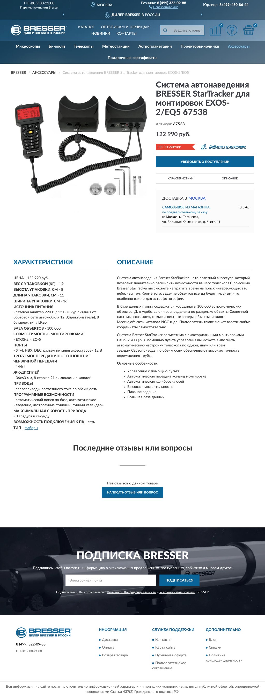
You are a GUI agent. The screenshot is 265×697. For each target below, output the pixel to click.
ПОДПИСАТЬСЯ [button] (179, 580)
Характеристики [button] (180, 178)
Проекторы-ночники (200, 46)
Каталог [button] (86, 27)
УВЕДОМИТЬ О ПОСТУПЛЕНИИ (205, 161)
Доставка (110, 640)
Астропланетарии (155, 46)
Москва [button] (196, 198)
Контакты (126, 33)
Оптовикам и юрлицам (125, 27)
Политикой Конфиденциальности (131, 592)
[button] (163, 6)
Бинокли (57, 46)
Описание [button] (230, 178)
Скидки (215, 648)
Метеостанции (116, 46)
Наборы (31, 428)
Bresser (53, 7)
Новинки (100, 33)
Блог (213, 640)
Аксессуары (238, 46)
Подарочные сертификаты (132, 58)
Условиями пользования (177, 592)
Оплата (108, 648)
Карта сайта (165, 648)
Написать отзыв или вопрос (132, 492)
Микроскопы (28, 46)
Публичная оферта (171, 655)
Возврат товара (115, 655)
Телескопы (83, 46)
